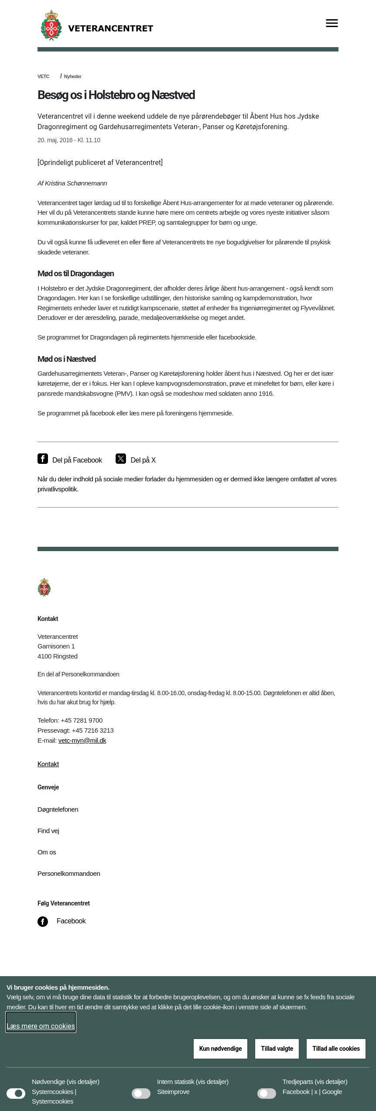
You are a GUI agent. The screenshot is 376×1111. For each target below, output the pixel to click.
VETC (43, 76)
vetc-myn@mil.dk (82, 740)
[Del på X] (135, 460)
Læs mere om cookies (41, 1026)
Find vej (48, 830)
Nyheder (73, 76)
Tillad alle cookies (336, 1048)
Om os (47, 852)
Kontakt (48, 764)
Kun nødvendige (220, 1048)
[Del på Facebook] (70, 460)
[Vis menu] (332, 24)
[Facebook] (67, 925)
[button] (83, 1077)
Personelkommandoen (69, 873)
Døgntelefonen (58, 809)
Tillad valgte (277, 1048)
